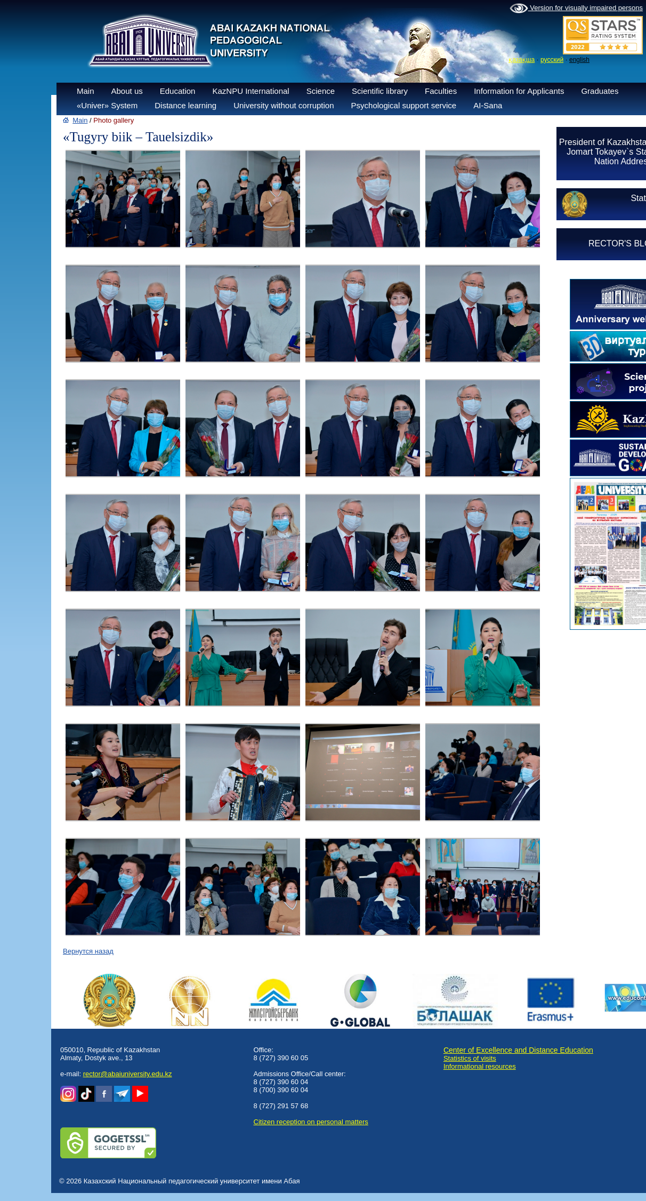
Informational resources (479, 1066)
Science (320, 90)
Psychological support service (404, 105)
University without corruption (283, 105)
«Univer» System (107, 105)
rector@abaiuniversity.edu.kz (127, 1074)
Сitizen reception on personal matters (311, 1122)
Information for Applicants (519, 90)
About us (127, 90)
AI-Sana (487, 105)
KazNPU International (250, 90)
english (579, 59)
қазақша (521, 59)
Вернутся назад (88, 951)
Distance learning (185, 105)
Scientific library (380, 90)
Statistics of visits (469, 1058)
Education (178, 90)
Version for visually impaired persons (576, 8)
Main (85, 90)
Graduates (599, 90)
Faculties (441, 90)
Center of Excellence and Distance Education (518, 1050)
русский (551, 59)
